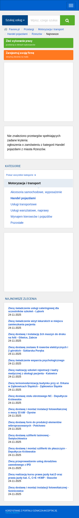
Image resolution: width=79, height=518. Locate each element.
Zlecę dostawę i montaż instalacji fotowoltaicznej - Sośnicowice (38, 491)
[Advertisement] (38, 91)
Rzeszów (37, 34)
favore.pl (29, 4)
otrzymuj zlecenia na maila (38, 54)
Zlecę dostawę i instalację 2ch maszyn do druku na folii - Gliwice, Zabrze (38, 338)
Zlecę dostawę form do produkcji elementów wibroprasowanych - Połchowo (38, 426)
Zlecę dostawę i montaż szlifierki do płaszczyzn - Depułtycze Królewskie (38, 452)
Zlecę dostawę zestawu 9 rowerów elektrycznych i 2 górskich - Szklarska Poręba (38, 351)
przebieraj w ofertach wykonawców (38, 42)
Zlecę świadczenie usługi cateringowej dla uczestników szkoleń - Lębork (38, 312)
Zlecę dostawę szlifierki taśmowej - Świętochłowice (38, 439)
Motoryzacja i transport (51, 29)
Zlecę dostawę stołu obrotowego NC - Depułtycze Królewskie (38, 400)
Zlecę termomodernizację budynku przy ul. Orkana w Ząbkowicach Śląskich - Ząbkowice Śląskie (38, 387)
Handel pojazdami (17, 34)
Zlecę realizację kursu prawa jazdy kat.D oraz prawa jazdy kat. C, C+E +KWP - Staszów (38, 478)
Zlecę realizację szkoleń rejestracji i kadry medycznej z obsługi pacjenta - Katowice (38, 374)
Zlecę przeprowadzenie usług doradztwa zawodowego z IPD (38, 465)
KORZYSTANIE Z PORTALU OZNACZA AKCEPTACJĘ (31, 512)
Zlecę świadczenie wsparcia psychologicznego (38, 362)
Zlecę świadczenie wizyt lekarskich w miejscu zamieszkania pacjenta (38, 325)
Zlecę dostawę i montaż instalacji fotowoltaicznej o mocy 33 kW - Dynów (38, 413)
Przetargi (29, 29)
